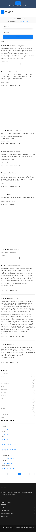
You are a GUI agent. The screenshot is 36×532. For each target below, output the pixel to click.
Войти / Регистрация (15, 5)
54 (33, 474)
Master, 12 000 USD (7, 463)
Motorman (18, 408)
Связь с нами (4, 516)
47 (14, 474)
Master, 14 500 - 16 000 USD (9, 449)
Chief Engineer (18, 374)
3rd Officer (18, 399)
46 (11, 474)
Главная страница (11, 21)
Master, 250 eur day (7, 429)
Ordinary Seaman (18, 415)
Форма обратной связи (18, 529)
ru (25, 5)
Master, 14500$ (5, 434)
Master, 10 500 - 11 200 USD (9, 444)
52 (28, 474)
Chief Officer (18, 380)
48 (16, 474)
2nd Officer (18, 393)
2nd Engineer (18, 377)
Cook (18, 412)
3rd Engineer (18, 390)
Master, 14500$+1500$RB (8, 468)
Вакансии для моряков (7, 513)
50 (22, 474)
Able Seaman (18, 396)
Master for (13, 46)
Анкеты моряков (5, 510)
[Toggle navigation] (18, 3)
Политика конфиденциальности (24, 527)
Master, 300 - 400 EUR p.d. (8, 454)
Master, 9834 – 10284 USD (8, 425)
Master (18, 386)
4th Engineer (18, 405)
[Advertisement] (18, 110)
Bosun (18, 418)
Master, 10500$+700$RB (8, 458)
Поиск (18, 37)
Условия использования (8, 527)
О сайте (3, 507)
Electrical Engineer (18, 383)
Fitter (18, 402)
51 (25, 474)
